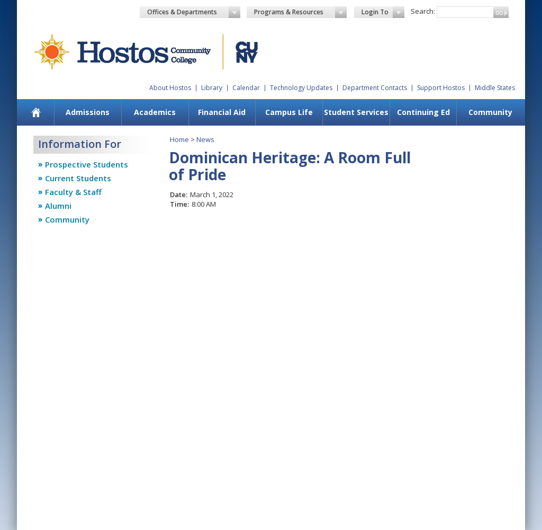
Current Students (78, 178)
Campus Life (289, 112)
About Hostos (170, 87)
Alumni (58, 205)
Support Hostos (441, 87)
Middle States (495, 87)
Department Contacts (374, 87)
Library (211, 87)
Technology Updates (301, 87)
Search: (423, 11)
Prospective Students (86, 164)
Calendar (246, 87)
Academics (155, 112)
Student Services (356, 112)
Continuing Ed (423, 112)
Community (490, 112)
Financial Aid (222, 112)
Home (179, 139)
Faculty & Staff (73, 192)
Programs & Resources (300, 12)
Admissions (88, 112)
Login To (383, 12)
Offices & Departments (193, 12)
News (205, 139)
